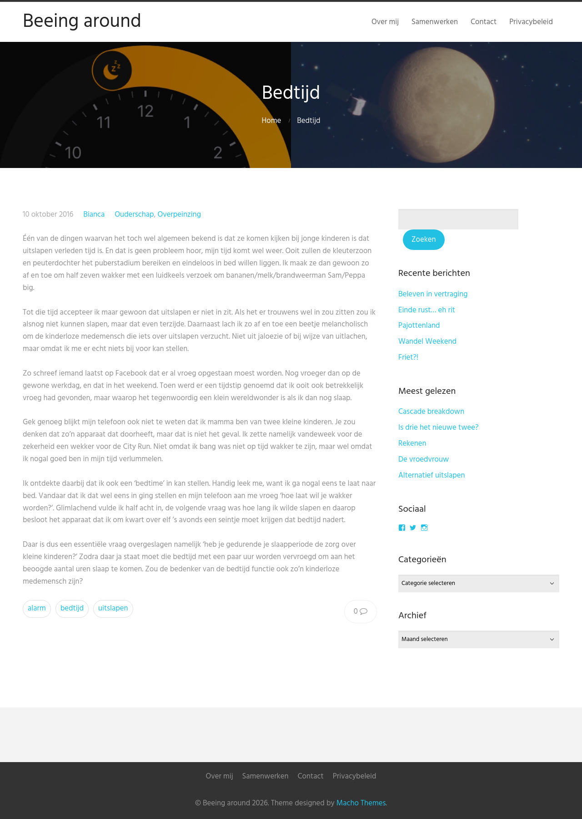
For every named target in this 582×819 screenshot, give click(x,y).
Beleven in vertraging (433, 294)
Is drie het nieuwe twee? (438, 428)
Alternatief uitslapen (431, 475)
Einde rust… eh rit (426, 310)
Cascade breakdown (431, 412)
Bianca (94, 215)
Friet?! (408, 357)
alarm (37, 608)
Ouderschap (134, 215)
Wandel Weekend (427, 342)
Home (271, 121)
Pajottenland (419, 326)
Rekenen (412, 443)
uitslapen (113, 608)
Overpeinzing (179, 215)
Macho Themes (361, 803)
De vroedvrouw (423, 459)
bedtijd (72, 608)
